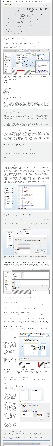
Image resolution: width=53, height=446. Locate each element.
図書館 (33, 1)
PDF (29, 4)
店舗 (19, 1)
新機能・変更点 (36, 4)
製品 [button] (10, 1)
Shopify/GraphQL (19, 115)
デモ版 (42, 4)
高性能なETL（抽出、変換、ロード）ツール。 (32, 158)
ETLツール (42, 114)
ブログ (39, 1)
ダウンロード (15, 1)
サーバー (46, 4)
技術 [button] (36, 1)
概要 (21, 4)
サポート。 (22, 1)
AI (26, 4)
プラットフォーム (28, 1)
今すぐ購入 (45, 5)
